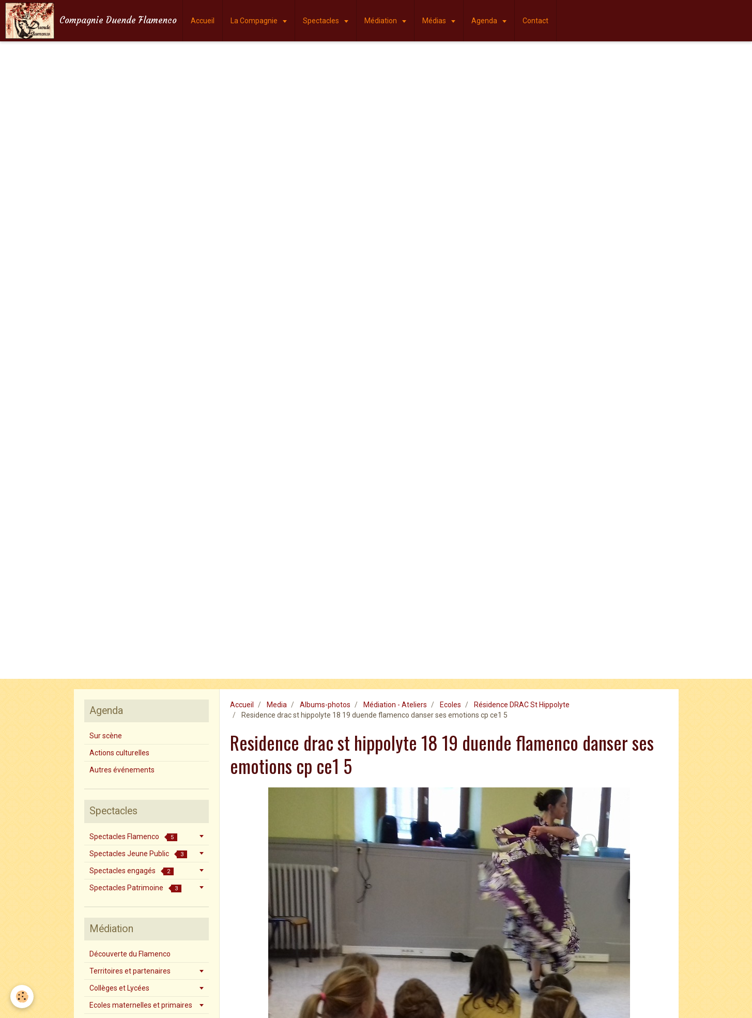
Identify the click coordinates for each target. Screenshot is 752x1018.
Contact (535, 21)
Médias (435, 21)
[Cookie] (22, 996)
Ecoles (450, 705)
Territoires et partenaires (130, 971)
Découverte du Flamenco (130, 954)
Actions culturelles (119, 753)
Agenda (485, 21)
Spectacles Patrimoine (135, 888)
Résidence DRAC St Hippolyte (522, 705)
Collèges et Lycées (119, 988)
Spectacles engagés (131, 871)
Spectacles (322, 21)
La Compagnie (255, 21)
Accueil (202, 21)
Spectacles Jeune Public (138, 853)
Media (277, 705)
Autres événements (122, 770)
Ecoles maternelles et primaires (140, 1005)
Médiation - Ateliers (395, 705)
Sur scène (105, 736)
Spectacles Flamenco (133, 836)
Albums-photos (325, 705)
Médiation (381, 21)
